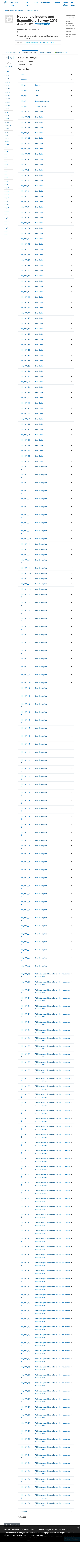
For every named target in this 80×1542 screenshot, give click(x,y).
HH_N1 (7, 204)
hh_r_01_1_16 (26, 573)
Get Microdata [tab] (61, 52)
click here (39, 1535)
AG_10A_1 (7, 122)
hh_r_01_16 (25, 191)
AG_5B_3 (7, 102)
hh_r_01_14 (25, 180)
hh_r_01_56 (25, 403)
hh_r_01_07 (25, 143)
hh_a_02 (24, 90)
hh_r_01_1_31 (26, 683)
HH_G (6, 164)
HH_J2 (7, 181)
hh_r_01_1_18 (26, 584)
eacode (24, 80)
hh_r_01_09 (25, 154)
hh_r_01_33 (25, 281)
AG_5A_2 (7, 85)
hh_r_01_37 (25, 302)
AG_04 (7, 78)
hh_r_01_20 (25, 212)
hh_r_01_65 (25, 451)
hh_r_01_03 (25, 122)
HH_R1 (6, 228)
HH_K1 (6, 184)
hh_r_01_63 (25, 440)
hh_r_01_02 (25, 117)
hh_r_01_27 (25, 249)
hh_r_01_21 (25, 218)
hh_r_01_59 (25, 419)
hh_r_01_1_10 (26, 539)
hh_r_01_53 (25, 387)
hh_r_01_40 (25, 318)
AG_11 (6, 132)
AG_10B (7, 129)
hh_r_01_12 (25, 170)
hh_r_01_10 (25, 159)
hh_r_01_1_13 (26, 555)
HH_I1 (6, 171)
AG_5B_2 (7, 98)
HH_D (6, 154)
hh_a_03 (24, 96)
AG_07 (7, 112)
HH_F (6, 161)
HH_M (6, 201)
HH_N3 (7, 211)
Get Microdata (42, 24)
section (24, 1511)
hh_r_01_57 (25, 408)
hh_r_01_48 (25, 361)
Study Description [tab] (13, 52)
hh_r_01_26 (25, 244)
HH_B (6, 148)
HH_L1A (7, 191)
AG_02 (7, 72)
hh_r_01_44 (25, 339)
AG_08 (7, 115)
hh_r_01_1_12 (26, 549)
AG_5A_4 (7, 92)
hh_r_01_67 (25, 461)
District (37, 90)
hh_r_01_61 (25, 429)
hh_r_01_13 (25, 175)
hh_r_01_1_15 (26, 568)
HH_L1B (7, 194)
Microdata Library (14, 4)
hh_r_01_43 (25, 334)
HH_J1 (6, 178)
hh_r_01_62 (25, 435)
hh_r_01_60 (25, 424)
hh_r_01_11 (25, 165)
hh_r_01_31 (25, 270)
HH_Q (6, 224)
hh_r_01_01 (25, 112)
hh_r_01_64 (25, 445)
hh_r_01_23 (25, 228)
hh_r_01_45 (25, 345)
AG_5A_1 (7, 82)
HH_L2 (7, 198)
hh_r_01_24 (25, 233)
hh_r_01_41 (25, 323)
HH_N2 (7, 208)
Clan (36, 96)
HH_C (6, 151)
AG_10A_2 (8, 125)
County (37, 85)
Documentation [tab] (45, 52)
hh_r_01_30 (25, 265)
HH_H (6, 168)
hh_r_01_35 (25, 292)
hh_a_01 (24, 85)
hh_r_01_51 (25, 376)
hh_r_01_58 (25, 414)
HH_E (6, 158)
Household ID (40, 106)
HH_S (6, 231)
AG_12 (6, 135)
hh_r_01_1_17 (26, 579)
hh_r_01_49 (25, 366)
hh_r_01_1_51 (26, 840)
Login (73, 4)
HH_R (6, 234)
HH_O (6, 214)
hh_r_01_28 (25, 255)
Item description (41, 466)
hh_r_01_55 (25, 398)
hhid (22, 75)
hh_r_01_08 (25, 149)
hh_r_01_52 (25, 382)
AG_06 (7, 108)
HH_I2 (6, 174)
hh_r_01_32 (25, 276)
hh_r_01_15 (25, 186)
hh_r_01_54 (25, 392)
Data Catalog (27, 4)
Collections (45, 3)
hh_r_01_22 (25, 223)
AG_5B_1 (7, 95)
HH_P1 (6, 218)
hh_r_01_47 (25, 355)
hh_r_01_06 (25, 138)
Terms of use (65, 4)
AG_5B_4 (7, 105)
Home (6, 10)
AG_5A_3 (7, 88)
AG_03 (7, 75)
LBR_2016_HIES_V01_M (31, 10)
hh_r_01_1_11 (25, 544)
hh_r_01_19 (25, 207)
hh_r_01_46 (25, 350)
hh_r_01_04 (25, 127)
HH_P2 (7, 221)
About (36, 3)
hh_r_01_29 (25, 260)
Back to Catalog (12, 1525)
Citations (56, 3)
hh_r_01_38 (25, 308)
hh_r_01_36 (25, 297)
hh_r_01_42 (25, 329)
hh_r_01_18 (25, 202)
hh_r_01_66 (25, 456)
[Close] (78, 1527)
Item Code (39, 112)
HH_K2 (7, 188)
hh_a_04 (24, 101)
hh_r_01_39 (25, 313)
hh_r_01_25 (25, 239)
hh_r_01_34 (25, 286)
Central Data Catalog (16, 10)
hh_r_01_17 (25, 196)
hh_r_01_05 (25, 133)
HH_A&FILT (8, 144)
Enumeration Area (42, 101)
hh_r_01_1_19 (26, 589)
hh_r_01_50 (25, 371)
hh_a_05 (24, 106)
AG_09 (7, 119)
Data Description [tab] (29, 52)
